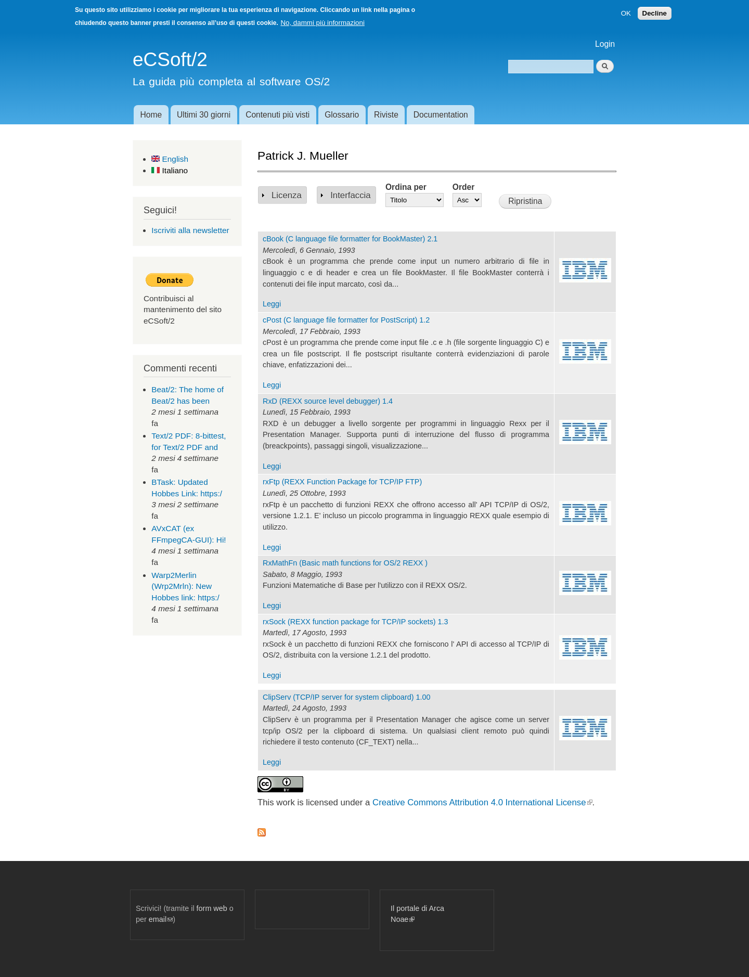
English (169, 159)
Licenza (287, 195)
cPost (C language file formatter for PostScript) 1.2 (346, 320)
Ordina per (406, 187)
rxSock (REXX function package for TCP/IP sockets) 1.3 (355, 622)
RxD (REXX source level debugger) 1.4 (328, 401)
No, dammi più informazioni (322, 23)
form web (212, 908)
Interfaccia (350, 195)
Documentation (441, 114)
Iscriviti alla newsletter (190, 230)
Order (463, 187)
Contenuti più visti (277, 114)
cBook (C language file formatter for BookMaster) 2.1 (350, 239)
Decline (654, 13)
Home (151, 114)
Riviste (386, 114)
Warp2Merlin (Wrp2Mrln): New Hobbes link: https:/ (185, 586)
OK (626, 13)
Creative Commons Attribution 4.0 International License (482, 802)
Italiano (169, 170)
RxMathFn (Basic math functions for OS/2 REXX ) (345, 563)
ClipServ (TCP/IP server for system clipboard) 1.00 (346, 697)
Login (605, 44)
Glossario (342, 114)
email (161, 919)
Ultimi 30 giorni (203, 114)
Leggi (272, 304)
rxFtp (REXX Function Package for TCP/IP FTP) (342, 482)
